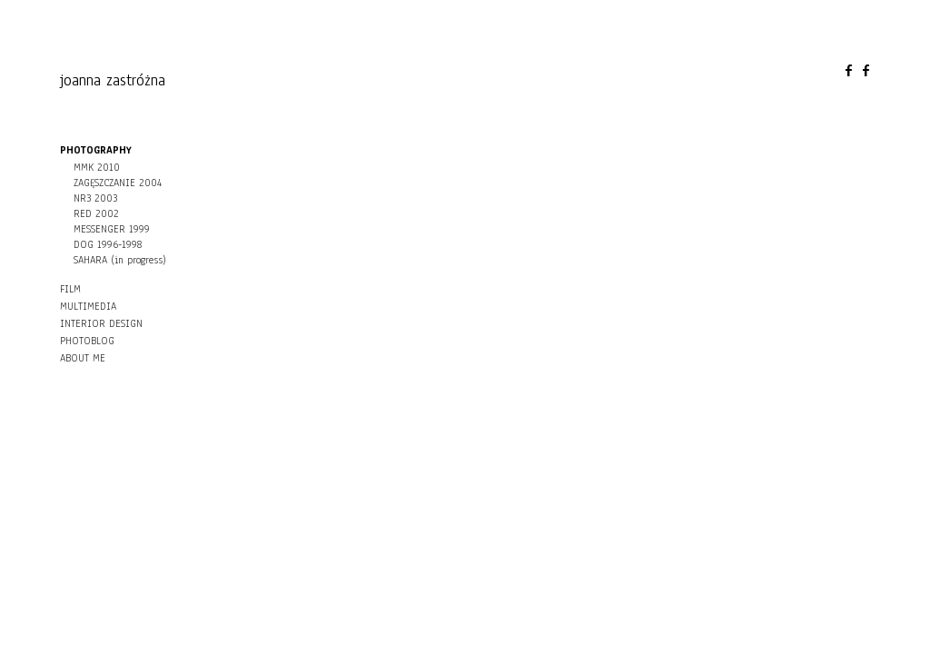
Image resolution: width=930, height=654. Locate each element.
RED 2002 (96, 213)
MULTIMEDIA (88, 306)
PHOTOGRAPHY (96, 150)
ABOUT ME (82, 358)
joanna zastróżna (112, 80)
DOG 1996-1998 (108, 244)
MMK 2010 (97, 167)
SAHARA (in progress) (120, 260)
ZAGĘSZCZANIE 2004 (118, 182)
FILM (70, 289)
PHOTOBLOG (87, 340)
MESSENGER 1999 (112, 229)
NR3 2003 (95, 198)
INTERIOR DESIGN (101, 323)
